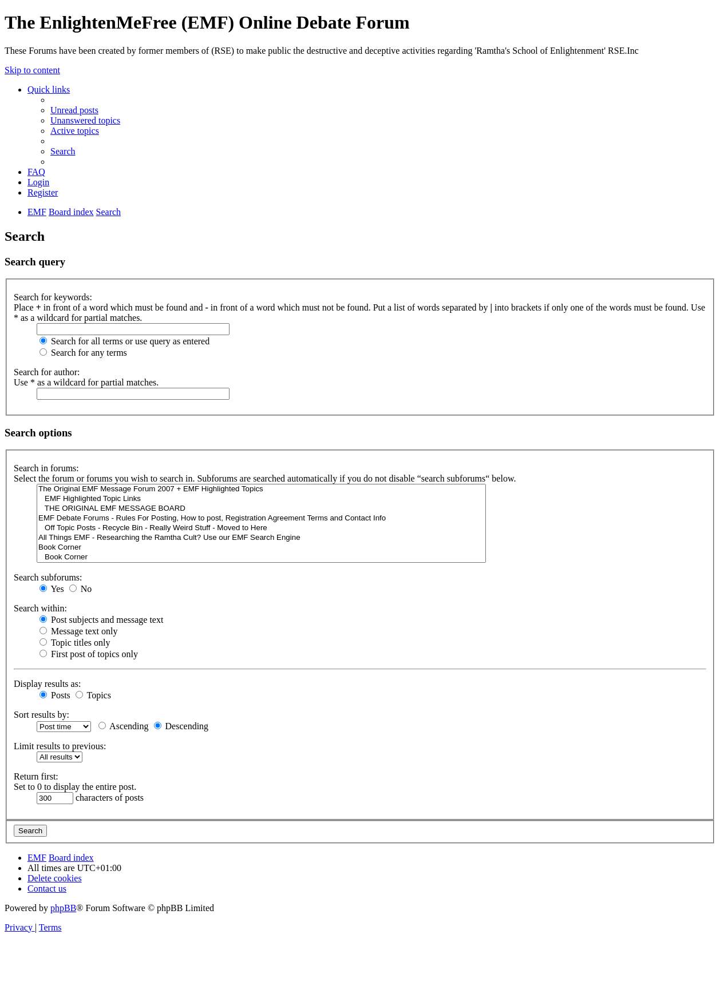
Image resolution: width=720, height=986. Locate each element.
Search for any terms (83, 352)
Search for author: (47, 372)
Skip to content (32, 70)
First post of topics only (88, 654)
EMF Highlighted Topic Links (261, 499)
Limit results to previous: (60, 746)
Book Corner (261, 547)
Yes (51, 589)
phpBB (63, 908)
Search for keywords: (53, 297)
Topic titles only (74, 642)
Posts (54, 695)
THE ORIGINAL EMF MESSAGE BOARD (261, 509)
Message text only (78, 631)
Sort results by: (41, 714)
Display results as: (47, 684)
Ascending (123, 726)
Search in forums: (46, 468)
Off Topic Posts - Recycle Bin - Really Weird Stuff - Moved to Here (261, 528)
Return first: (36, 776)
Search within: (40, 608)
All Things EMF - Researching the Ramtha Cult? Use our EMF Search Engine (261, 538)
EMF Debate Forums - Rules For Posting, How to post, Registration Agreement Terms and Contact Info (261, 518)
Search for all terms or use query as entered (124, 341)
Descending (181, 726)
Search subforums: (48, 577)
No (80, 589)
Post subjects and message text (101, 620)
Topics (93, 695)
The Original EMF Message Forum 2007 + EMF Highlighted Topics (261, 489)
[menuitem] (74, 110)
